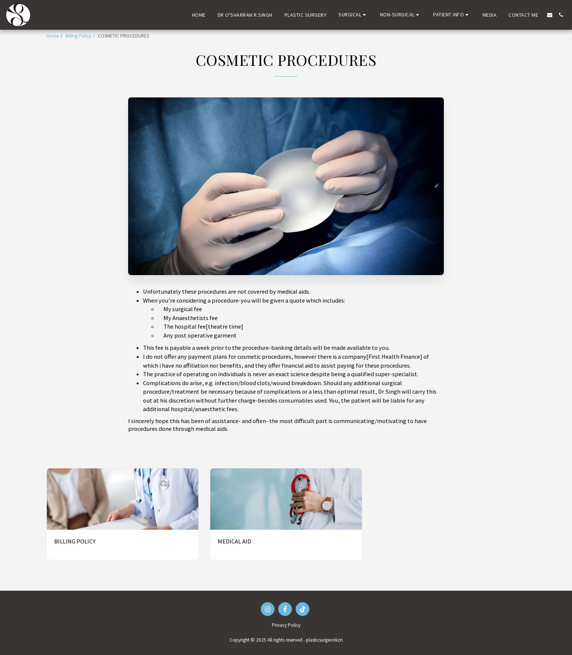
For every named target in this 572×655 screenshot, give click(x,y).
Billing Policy (78, 36)
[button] (353, 14)
